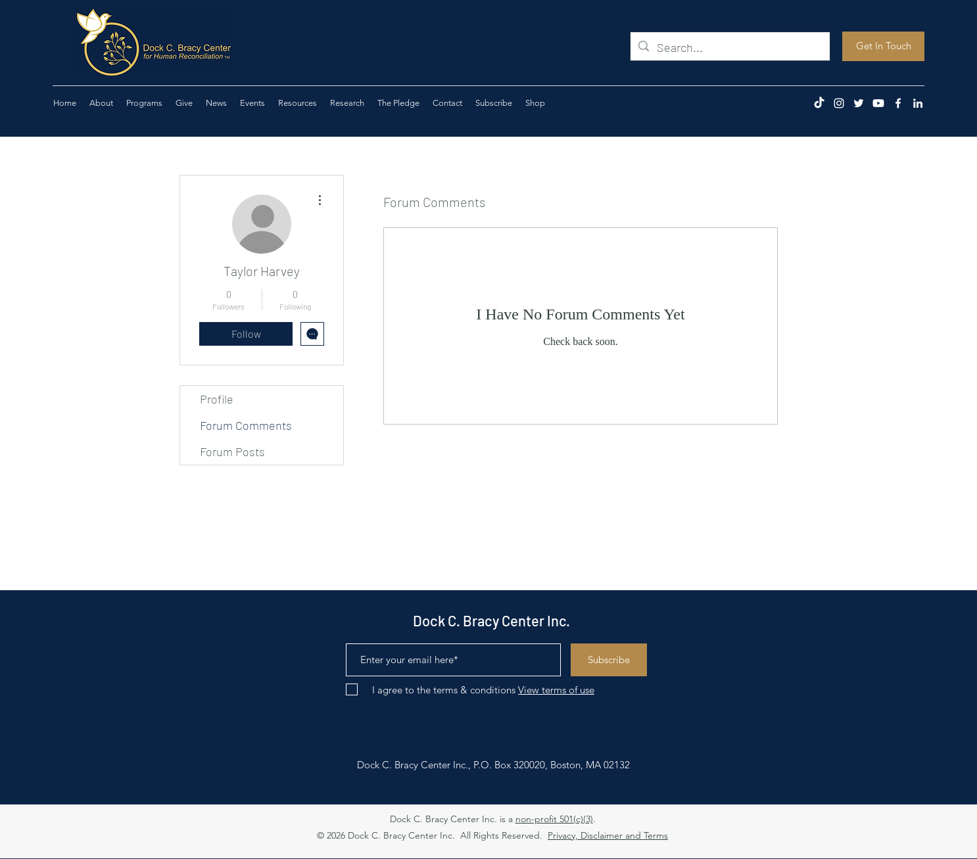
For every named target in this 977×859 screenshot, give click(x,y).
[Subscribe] (609, 659)
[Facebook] (898, 103)
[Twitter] (858, 103)
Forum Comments (246, 425)
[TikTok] (819, 103)
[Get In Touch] (883, 46)
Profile (216, 399)
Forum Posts (232, 451)
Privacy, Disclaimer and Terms (608, 835)
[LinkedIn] (917, 103)
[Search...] (729, 48)
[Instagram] (839, 103)
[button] (184, 103)
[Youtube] (878, 103)
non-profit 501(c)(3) (554, 819)
